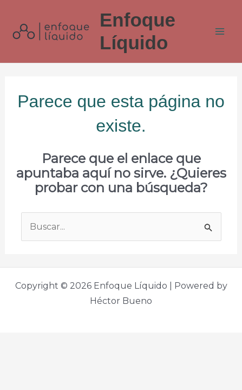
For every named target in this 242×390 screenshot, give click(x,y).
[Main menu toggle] (219, 31)
